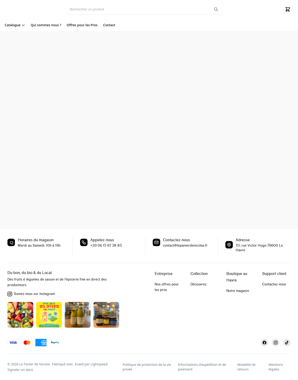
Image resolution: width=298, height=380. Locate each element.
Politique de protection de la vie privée (147, 366)
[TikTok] (287, 342)
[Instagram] (275, 342)
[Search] (144, 9)
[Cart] (287, 9)
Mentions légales (275, 366)
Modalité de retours (246, 366)
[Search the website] (216, 9)
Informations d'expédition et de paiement (202, 366)
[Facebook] (264, 342)
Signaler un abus (20, 369)
